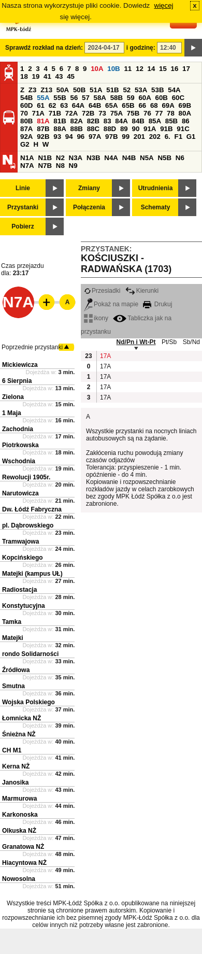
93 (57, 136)
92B (43, 136)
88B (76, 129)
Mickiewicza (20, 364)
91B (166, 129)
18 (24, 76)
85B (171, 121)
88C (93, 129)
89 (124, 129)
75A (116, 113)
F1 (178, 136)
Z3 (32, 90)
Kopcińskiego (22, 557)
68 (154, 105)
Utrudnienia (155, 188)
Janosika (15, 782)
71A (38, 113)
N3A (76, 158)
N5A (147, 158)
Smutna (13, 686)
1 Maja (11, 413)
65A (111, 105)
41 (47, 76)
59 (131, 98)
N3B (93, 158)
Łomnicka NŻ (21, 718)
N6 (180, 158)
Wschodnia (18, 461)
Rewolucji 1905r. (26, 477)
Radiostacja (19, 589)
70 (24, 113)
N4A (111, 158)
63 (64, 105)
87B (43, 129)
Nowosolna (18, 878)
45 (71, 76)
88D (110, 129)
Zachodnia (17, 429)
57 (86, 98)
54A (174, 90)
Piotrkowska (20, 445)
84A (121, 121)
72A (71, 113)
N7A (27, 165)
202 (155, 136)
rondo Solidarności (30, 654)
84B (138, 121)
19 (36, 76)
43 (59, 76)
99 (125, 136)
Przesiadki (102, 290)
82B (93, 121)
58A (100, 98)
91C (183, 129)
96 (80, 136)
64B (95, 105)
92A (26, 136)
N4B (129, 158)
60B (161, 98)
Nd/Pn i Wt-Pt (136, 342)
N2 (60, 158)
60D (26, 105)
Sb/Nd (191, 342)
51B (112, 90)
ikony (96, 318)
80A (185, 113)
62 (52, 105)
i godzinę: (140, 47)
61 (41, 105)
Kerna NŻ (16, 766)
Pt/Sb (169, 342)
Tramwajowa (20, 541)
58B (116, 98)
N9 (73, 165)
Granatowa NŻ (23, 846)
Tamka (11, 621)
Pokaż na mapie (111, 304)
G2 (25, 144)
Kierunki (141, 290)
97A (95, 136)
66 (142, 105)
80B (26, 121)
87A (26, 129)
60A (144, 98)
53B (157, 90)
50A (62, 90)
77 (159, 113)
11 (128, 69)
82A (76, 121)
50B (79, 90)
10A (97, 69)
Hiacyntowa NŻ (24, 862)
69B (185, 105)
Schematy (155, 207)
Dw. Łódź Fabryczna (32, 509)
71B (55, 113)
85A (155, 121)
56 (74, 98)
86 (186, 121)
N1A (27, 158)
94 (69, 136)
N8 (60, 165)
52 (127, 90)
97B (111, 136)
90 (135, 129)
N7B (45, 165)
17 (186, 69)
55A (43, 98)
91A (149, 129)
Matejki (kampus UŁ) (32, 573)
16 (175, 69)
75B (133, 113)
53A (141, 90)
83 (107, 121)
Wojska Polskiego (28, 702)
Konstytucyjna (23, 605)
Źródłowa (16, 670)
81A (43, 121)
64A (78, 105)
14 (151, 69)
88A (59, 129)
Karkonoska (20, 814)
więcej (164, 5)
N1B (45, 158)
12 (139, 69)
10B (113, 69)
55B (59, 98)
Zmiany (89, 188)
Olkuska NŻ (19, 830)
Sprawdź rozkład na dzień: (44, 47)
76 (147, 113)
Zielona (13, 397)
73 (102, 113)
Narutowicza (20, 493)
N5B (164, 158)
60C (178, 98)
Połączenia (89, 207)
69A (168, 105)
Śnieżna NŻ (19, 734)
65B (128, 105)
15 (163, 69)
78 (171, 113)
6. (167, 136)
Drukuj (157, 304)
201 (139, 136)
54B (26, 98)
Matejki (12, 638)
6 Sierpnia (17, 381)
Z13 (46, 90)
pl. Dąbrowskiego (27, 525)
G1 (191, 136)
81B (59, 121)
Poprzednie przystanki (32, 347)
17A (105, 356)
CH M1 (11, 750)
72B (88, 113)
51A (96, 90)
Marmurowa (19, 798)
